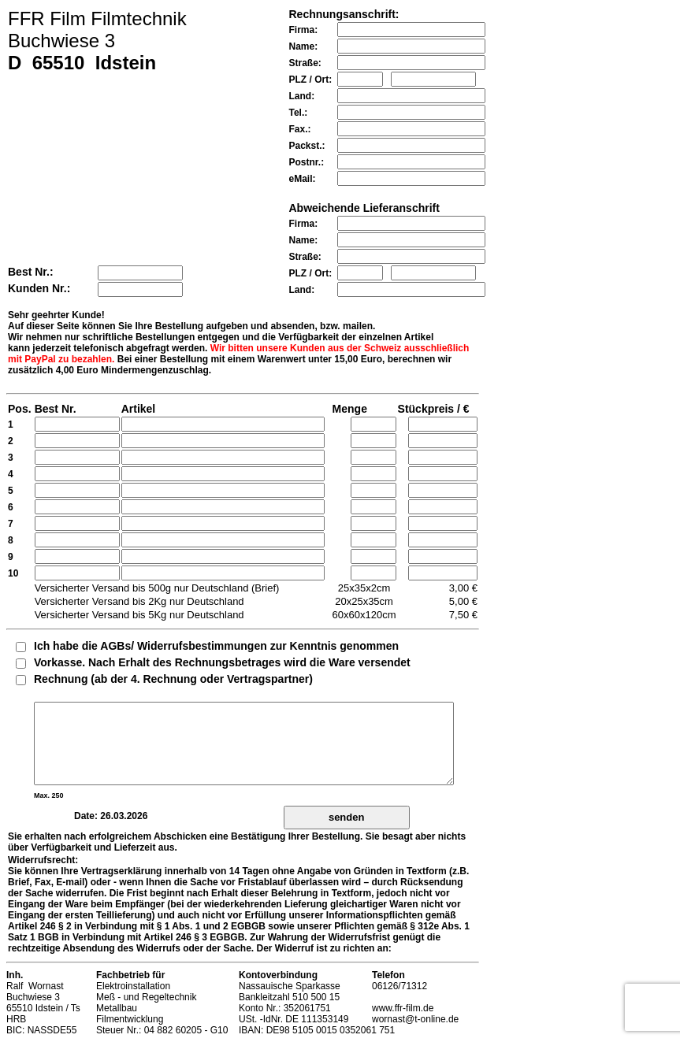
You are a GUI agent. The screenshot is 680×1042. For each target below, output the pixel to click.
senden (347, 817)
